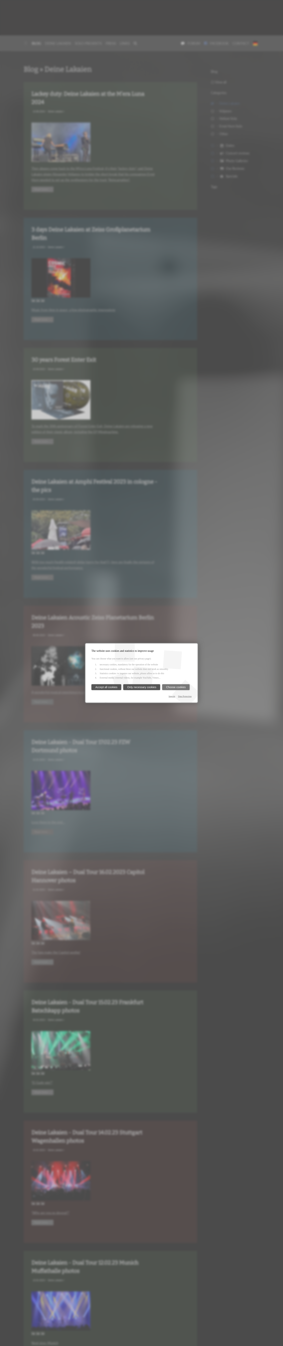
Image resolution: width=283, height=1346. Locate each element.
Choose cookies (176, 687)
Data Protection (185, 696)
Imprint (172, 696)
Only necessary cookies (141, 687)
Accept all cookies (106, 687)
